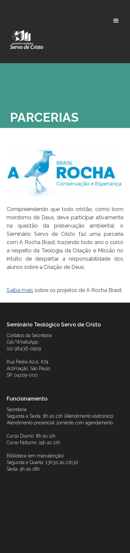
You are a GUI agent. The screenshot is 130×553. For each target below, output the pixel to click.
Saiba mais (20, 290)
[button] (116, 21)
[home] (25, 39)
